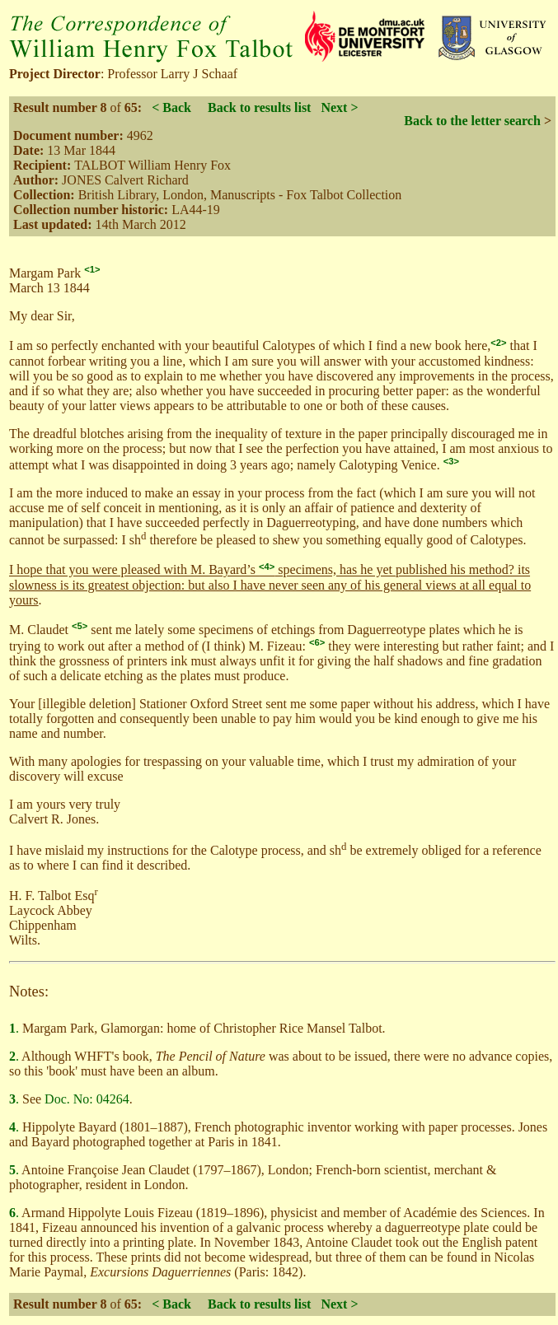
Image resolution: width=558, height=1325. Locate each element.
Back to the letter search (472, 121)
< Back (171, 107)
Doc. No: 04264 (87, 1099)
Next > (339, 107)
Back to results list (259, 107)
